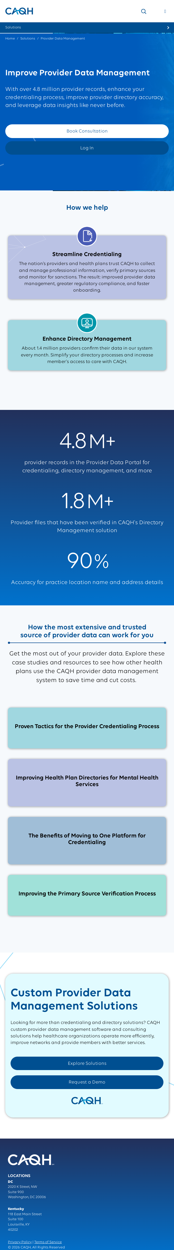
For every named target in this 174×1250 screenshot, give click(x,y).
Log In (87, 148)
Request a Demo (87, 1082)
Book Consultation (87, 131)
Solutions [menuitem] (13, 28)
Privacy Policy (20, 1242)
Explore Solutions (87, 1063)
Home (10, 38)
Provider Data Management (63, 38)
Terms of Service (48, 1242)
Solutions (27, 38)
